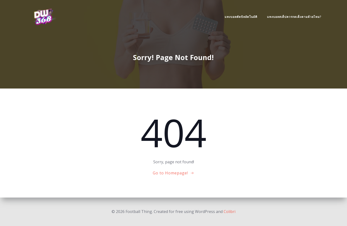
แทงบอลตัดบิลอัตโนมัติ (241, 17)
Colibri (229, 211)
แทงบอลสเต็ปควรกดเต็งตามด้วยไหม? (294, 17)
